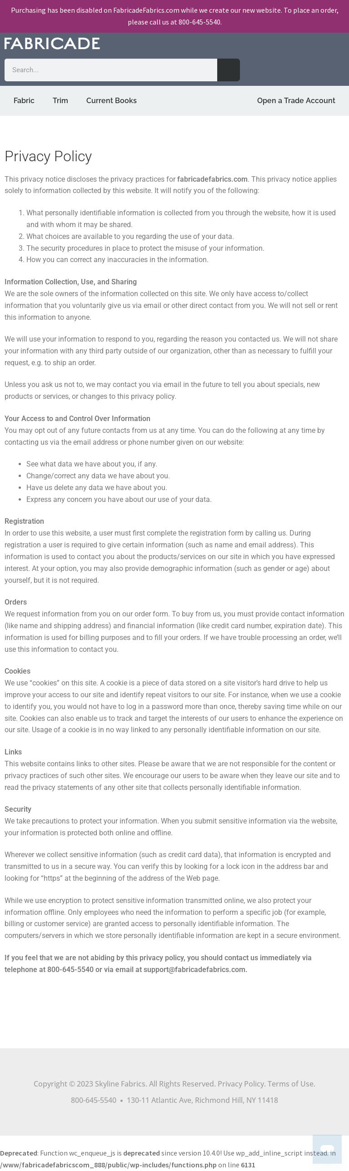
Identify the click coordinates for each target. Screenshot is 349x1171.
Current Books (111, 100)
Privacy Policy (241, 1084)
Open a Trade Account (296, 100)
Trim (60, 100)
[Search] (228, 70)
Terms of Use (291, 1084)
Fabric (24, 100)
